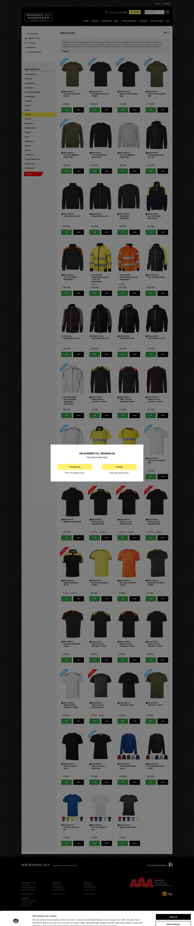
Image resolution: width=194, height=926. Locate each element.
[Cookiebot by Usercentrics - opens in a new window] (16, 921)
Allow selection (173, 911)
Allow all (173, 904)
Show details (130, 921)
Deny (173, 919)
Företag (119, 467)
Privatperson (75, 467)
